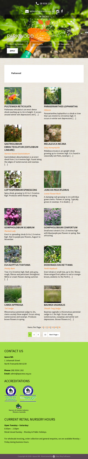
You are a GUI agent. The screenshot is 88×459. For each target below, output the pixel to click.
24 (52, 327)
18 (49, 327)
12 (45, 327)
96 (59, 327)
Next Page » (54, 335)
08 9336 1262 (46, 3)
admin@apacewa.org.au (42, 11)
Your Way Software (61, 456)
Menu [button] (46, 16)
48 (56, 327)
